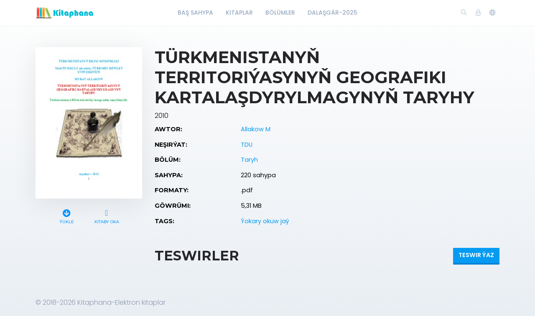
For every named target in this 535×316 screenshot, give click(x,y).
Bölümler (280, 12)
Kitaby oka (106, 215)
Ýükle (66, 215)
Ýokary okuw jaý (265, 221)
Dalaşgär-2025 (332, 12)
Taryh (249, 159)
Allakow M (255, 129)
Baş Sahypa (195, 12)
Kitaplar (239, 12)
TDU (246, 144)
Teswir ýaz (476, 255)
